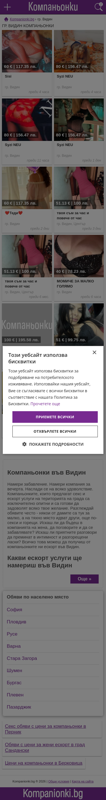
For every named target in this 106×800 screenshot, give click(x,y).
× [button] (94, 353)
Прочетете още (45, 403)
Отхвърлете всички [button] (55, 431)
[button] (52, 444)
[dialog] (53, 400)
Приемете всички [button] (55, 416)
